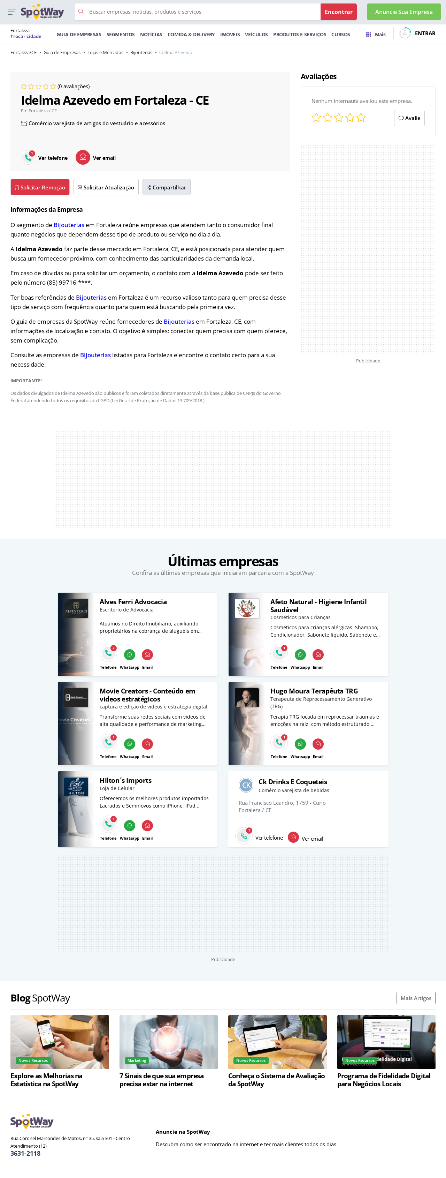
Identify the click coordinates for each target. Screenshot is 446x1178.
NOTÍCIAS (151, 34)
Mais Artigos (416, 998)
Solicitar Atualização (106, 187)
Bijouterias (141, 52)
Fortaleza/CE (23, 52)
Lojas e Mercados (105, 52)
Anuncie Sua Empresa (404, 12)
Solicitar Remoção (40, 187)
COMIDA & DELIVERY (191, 34)
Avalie (410, 117)
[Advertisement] (368, 249)
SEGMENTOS (121, 34)
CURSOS (340, 34)
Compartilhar (166, 187)
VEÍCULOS (256, 34)
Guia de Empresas (62, 52)
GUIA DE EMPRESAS (78, 34)
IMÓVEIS (230, 34)
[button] (11, 12)
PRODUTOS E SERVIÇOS (299, 34)
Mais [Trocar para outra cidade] (375, 34)
